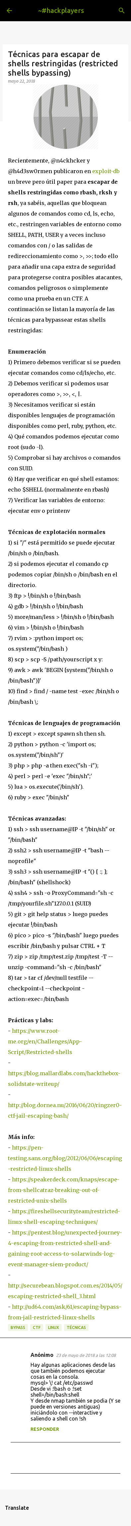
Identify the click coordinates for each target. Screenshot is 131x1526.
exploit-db (105, 171)
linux (53, 1327)
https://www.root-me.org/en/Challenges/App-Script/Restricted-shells (45, 1041)
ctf (36, 1327)
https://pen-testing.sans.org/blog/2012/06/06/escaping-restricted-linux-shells (65, 1158)
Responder (45, 1429)
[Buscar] (122, 11)
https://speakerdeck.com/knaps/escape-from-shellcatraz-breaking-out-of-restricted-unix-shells (63, 1190)
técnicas (76, 1327)
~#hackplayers (61, 10)
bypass (18, 1327)
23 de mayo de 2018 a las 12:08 (86, 1355)
